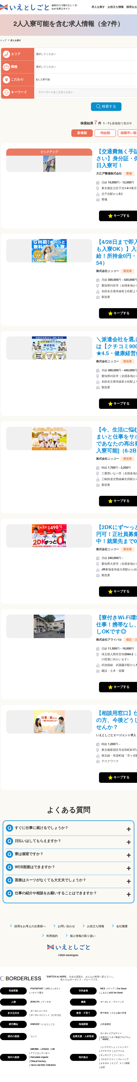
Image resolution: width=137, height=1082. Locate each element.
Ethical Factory (38, 1061)
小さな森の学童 (118, 1013)
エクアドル (119, 1051)
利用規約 (52, 936)
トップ (3, 41)
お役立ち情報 (116, 7)
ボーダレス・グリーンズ (112, 1002)
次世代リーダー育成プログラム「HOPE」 (115, 1038)
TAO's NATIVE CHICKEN (43, 1065)
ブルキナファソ (107, 1059)
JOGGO (45, 1049)
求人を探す (98, 7)
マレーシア (123, 1059)
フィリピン (119, 1055)
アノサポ (46, 1002)
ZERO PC (35, 1002)
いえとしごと (48, 1024)
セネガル (104, 1063)
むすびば (56, 1015)
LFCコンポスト (53, 989)
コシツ (33, 1036)
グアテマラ (105, 1051)
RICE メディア (107, 989)
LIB (53, 1049)
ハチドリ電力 (37, 993)
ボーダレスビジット (40, 1015)
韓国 (127, 1063)
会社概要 (122, 926)
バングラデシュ (107, 1047)
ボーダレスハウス (38, 1011)
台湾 (102, 1067)
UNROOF (35, 1024)
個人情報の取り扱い (83, 936)
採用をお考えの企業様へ (30, 926)
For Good (121, 989)
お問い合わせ (66, 926)
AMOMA (34, 1049)
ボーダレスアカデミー (111, 1033)
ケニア (114, 1063)
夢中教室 (104, 1013)
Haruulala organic (40, 1057)
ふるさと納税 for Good (111, 993)
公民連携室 (105, 1024)
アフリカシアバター (40, 1053)
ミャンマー (123, 1047)
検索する (106, 106)
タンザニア (105, 1055)
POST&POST (36, 989)
